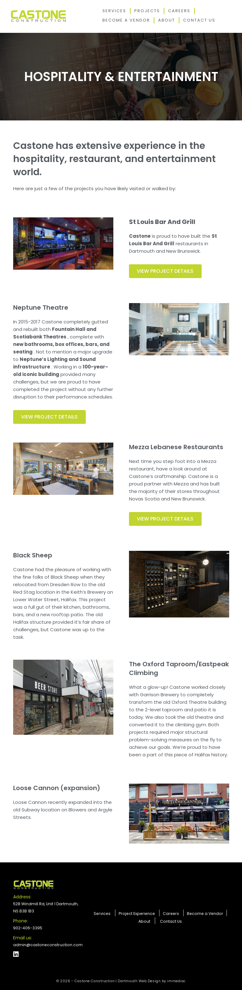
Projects (147, 11)
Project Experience (138, 913)
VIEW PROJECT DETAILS (49, 416)
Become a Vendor (126, 20)
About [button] (166, 20)
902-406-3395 (27, 928)
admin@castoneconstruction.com (46, 944)
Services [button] (114, 11)
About (144, 921)
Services (105, 913)
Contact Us (199, 20)
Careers (179, 11)
